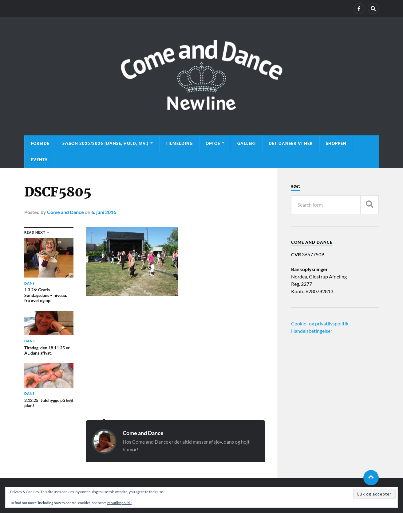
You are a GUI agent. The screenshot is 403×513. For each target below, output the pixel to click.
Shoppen (336, 143)
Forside (40, 143)
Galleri (246, 143)
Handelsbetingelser (311, 331)
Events (39, 159)
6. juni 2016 (103, 212)
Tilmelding (179, 143)
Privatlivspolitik (119, 502)
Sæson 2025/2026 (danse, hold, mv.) (105, 143)
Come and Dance (65, 212)
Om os (213, 143)
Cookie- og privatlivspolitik (319, 323)
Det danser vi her (291, 143)
